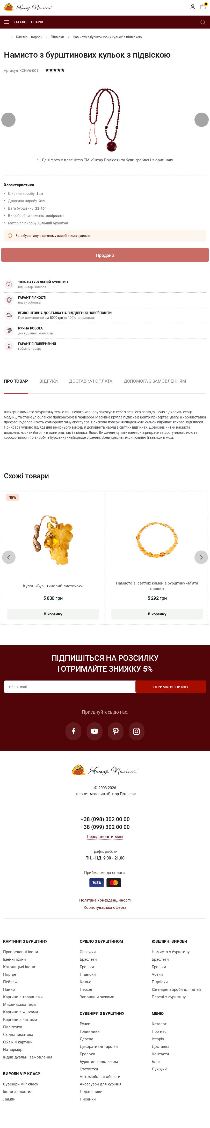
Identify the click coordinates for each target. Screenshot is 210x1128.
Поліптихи (12, 1027)
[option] (48, 385)
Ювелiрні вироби (29, 37)
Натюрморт (13, 1050)
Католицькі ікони (19, 967)
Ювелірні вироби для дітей (176, 990)
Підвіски (57, 37)
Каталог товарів (23, 22)
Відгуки (48, 381)
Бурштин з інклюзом (99, 1062)
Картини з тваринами (23, 997)
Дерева (86, 1039)
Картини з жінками (20, 1012)
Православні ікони (20, 952)
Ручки (85, 1024)
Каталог (159, 1024)
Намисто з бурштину (171, 952)
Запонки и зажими (97, 997)
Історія (158, 1039)
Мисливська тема (19, 1005)
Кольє (85, 982)
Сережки (88, 952)
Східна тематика (18, 1035)
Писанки (88, 1100)
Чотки (157, 975)
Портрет (10, 975)
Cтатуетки (89, 1069)
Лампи (9, 1100)
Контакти (160, 1054)
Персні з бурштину (169, 997)
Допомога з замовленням (155, 381)
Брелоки (87, 1054)
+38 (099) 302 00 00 (105, 827)
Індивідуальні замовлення (27, 1058)
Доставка (160, 1047)
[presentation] (8, 120)
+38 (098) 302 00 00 (105, 820)
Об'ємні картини (18, 1043)
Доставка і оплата (90, 381)
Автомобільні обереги (100, 1077)
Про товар (16, 381)
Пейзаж (10, 982)
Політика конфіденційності (105, 901)
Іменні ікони (14, 960)
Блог (156, 1062)
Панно (9, 990)
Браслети (88, 960)
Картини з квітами (20, 1020)
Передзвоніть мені (105, 837)
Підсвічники (91, 1092)
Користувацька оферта (105, 908)
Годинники (90, 1032)
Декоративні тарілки (99, 1047)
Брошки (87, 967)
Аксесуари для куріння (100, 1085)
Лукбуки (159, 1069)
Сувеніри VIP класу (20, 1085)
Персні (86, 990)
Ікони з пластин (18, 1092)
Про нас (159, 1032)
